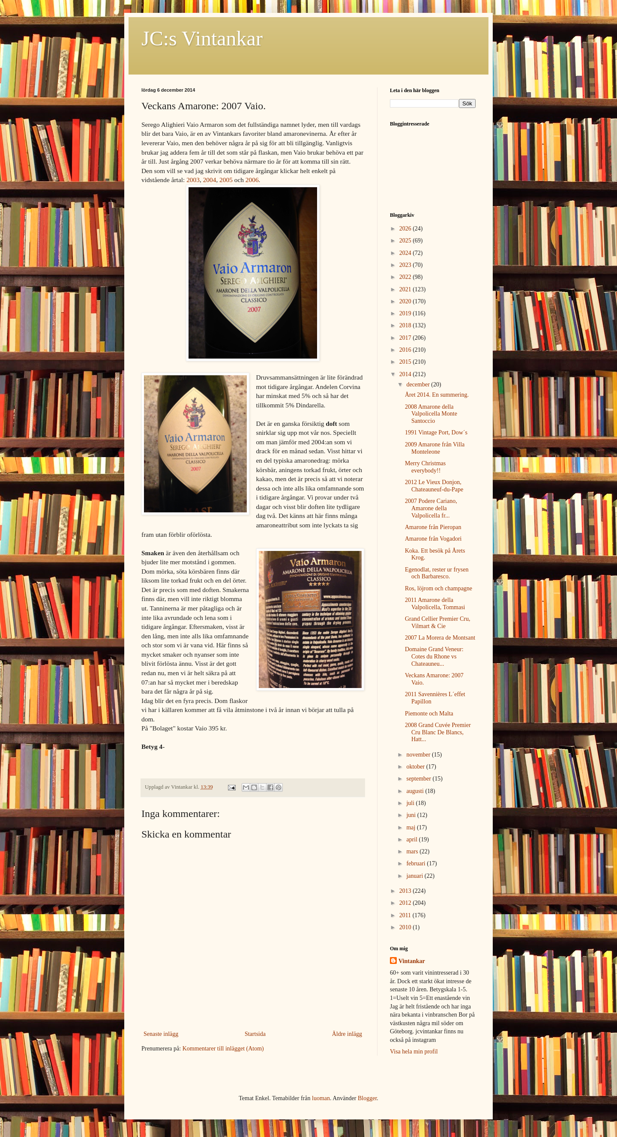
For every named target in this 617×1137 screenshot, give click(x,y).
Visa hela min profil (414, 1051)
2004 (209, 179)
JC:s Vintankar (202, 38)
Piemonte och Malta (429, 713)
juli (411, 803)
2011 (406, 915)
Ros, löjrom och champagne (438, 588)
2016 (406, 350)
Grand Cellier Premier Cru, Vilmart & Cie (437, 622)
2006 (252, 179)
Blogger (367, 1098)
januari (415, 876)
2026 (406, 228)
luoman (321, 1098)
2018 (406, 325)
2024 (406, 253)
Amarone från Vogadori (433, 539)
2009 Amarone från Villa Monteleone (434, 448)
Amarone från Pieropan (433, 527)
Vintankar (411, 961)
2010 (406, 927)
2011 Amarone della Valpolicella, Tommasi (435, 603)
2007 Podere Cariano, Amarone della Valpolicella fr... (431, 508)
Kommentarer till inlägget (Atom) (223, 1048)
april (412, 839)
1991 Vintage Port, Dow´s (436, 432)
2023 (406, 265)
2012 (406, 903)
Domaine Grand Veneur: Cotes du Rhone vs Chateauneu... (434, 656)
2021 (406, 289)
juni (411, 815)
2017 (406, 338)
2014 (406, 374)
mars (412, 851)
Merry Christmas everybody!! (425, 467)
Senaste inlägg (161, 1034)
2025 (406, 240)
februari (416, 863)
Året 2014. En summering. (437, 395)
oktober (416, 766)
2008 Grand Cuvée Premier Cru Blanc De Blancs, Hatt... (438, 732)
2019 (406, 313)
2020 (406, 301)
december (418, 384)
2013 (406, 891)
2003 (193, 179)
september (419, 778)
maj (411, 827)
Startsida (255, 1034)
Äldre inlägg (347, 1034)
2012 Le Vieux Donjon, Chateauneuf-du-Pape (434, 486)
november (418, 754)
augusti (415, 791)
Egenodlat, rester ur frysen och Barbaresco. (437, 573)
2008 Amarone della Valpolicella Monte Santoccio (431, 414)
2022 (406, 277)
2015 (406, 362)
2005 (226, 179)
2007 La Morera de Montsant (440, 637)
